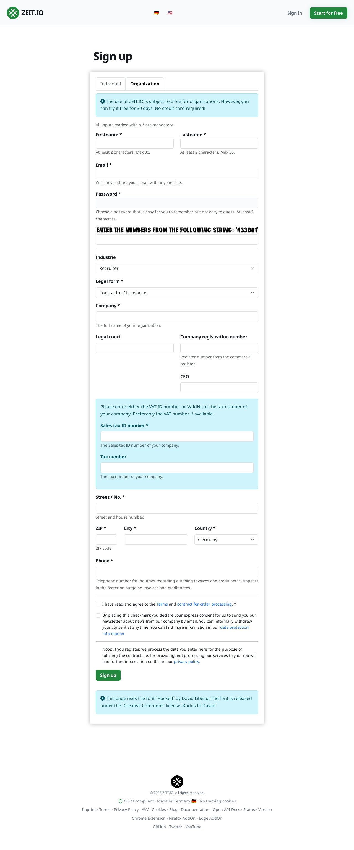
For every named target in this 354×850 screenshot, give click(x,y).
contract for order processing (204, 604)
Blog (173, 809)
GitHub (159, 826)
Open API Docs (226, 809)
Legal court (108, 337)
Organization (144, 84)
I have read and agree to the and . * (169, 604)
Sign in (294, 13)
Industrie (106, 257)
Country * (204, 528)
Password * (108, 194)
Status (249, 809)
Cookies (159, 809)
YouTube (193, 826)
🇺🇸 (170, 12)
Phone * (104, 561)
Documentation (195, 809)
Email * (104, 165)
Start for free (328, 13)
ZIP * (101, 528)
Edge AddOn (210, 818)
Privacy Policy (126, 809)
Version (265, 809)
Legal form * (109, 281)
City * (130, 528)
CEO (184, 376)
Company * (108, 305)
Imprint (89, 809)
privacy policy (186, 661)
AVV (145, 809)
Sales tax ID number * (124, 425)
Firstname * (109, 134)
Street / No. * (110, 497)
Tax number (113, 457)
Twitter (175, 826)
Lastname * (193, 134)
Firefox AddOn (182, 818)
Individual (110, 84)
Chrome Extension (149, 818)
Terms (162, 604)
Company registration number (213, 337)
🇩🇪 (156, 12)
